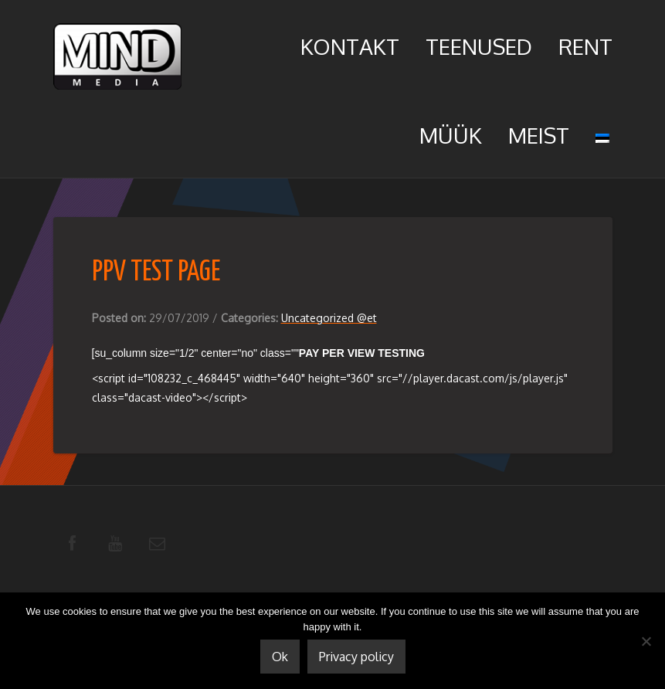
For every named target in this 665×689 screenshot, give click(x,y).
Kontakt (349, 46)
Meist (538, 135)
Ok (280, 656)
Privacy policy (356, 656)
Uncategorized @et (329, 317)
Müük (450, 135)
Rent (585, 46)
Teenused (479, 46)
